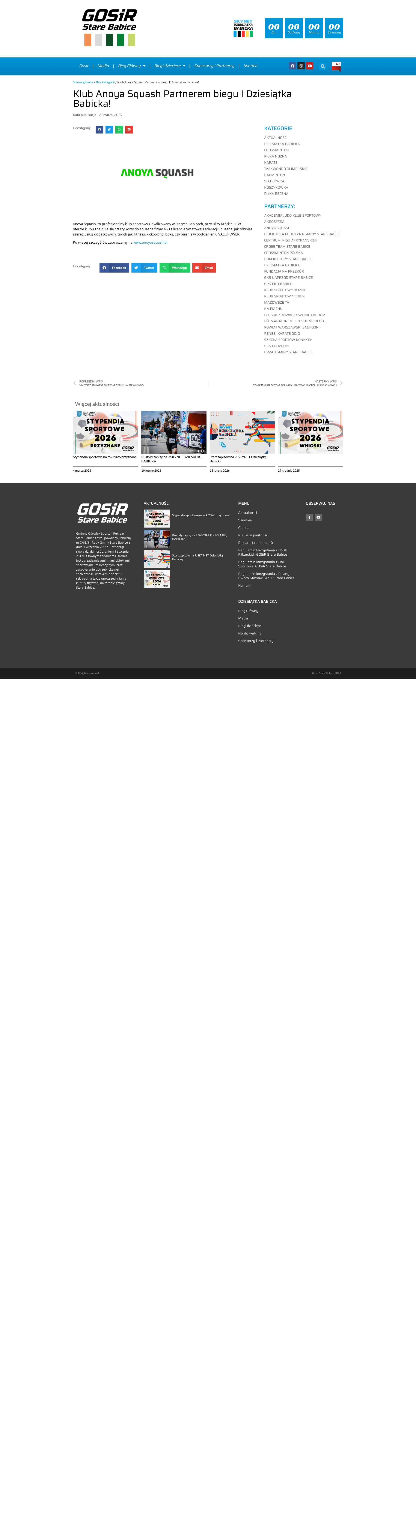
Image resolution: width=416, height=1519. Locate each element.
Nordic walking (250, 633)
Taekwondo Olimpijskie (285, 168)
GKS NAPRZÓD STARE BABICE (288, 277)
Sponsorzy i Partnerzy (214, 66)
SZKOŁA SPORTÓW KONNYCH (288, 339)
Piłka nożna (275, 156)
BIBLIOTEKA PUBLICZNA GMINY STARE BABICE (302, 234)
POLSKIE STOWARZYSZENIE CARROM (295, 315)
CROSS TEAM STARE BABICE (287, 246)
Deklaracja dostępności (256, 542)
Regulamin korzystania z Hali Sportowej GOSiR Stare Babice (262, 564)
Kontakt (251, 66)
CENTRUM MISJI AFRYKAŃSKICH (290, 240)
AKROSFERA (274, 221)
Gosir (84, 66)
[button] (323, 66)
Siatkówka (274, 181)
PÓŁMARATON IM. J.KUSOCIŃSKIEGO (294, 321)
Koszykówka (276, 187)
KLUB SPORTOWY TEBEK (284, 296)
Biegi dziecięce (169, 66)
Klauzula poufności (253, 535)
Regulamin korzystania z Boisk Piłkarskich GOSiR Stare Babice (262, 552)
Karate (270, 162)
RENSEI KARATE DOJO (282, 333)
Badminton (274, 175)
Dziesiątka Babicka (282, 144)
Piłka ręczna (276, 193)
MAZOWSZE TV (276, 302)
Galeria (243, 527)
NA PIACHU (273, 308)
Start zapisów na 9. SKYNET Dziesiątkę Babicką (197, 557)
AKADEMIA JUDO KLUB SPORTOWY (292, 215)
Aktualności (276, 137)
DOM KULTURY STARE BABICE (288, 259)
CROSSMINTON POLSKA (283, 252)
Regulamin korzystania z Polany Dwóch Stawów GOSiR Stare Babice (266, 576)
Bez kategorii (105, 82)
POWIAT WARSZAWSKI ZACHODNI (292, 327)
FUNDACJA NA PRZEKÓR (284, 271)
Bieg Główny (131, 66)
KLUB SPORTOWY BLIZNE (285, 290)
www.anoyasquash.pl (150, 242)
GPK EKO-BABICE (278, 283)
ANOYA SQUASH (277, 228)
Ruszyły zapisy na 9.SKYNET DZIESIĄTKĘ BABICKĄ (199, 537)
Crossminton (276, 150)
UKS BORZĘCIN (276, 346)
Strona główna (83, 82)
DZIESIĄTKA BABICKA (282, 265)
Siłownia (245, 520)
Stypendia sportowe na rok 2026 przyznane (105, 457)
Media (103, 66)
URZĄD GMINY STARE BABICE (288, 352)
